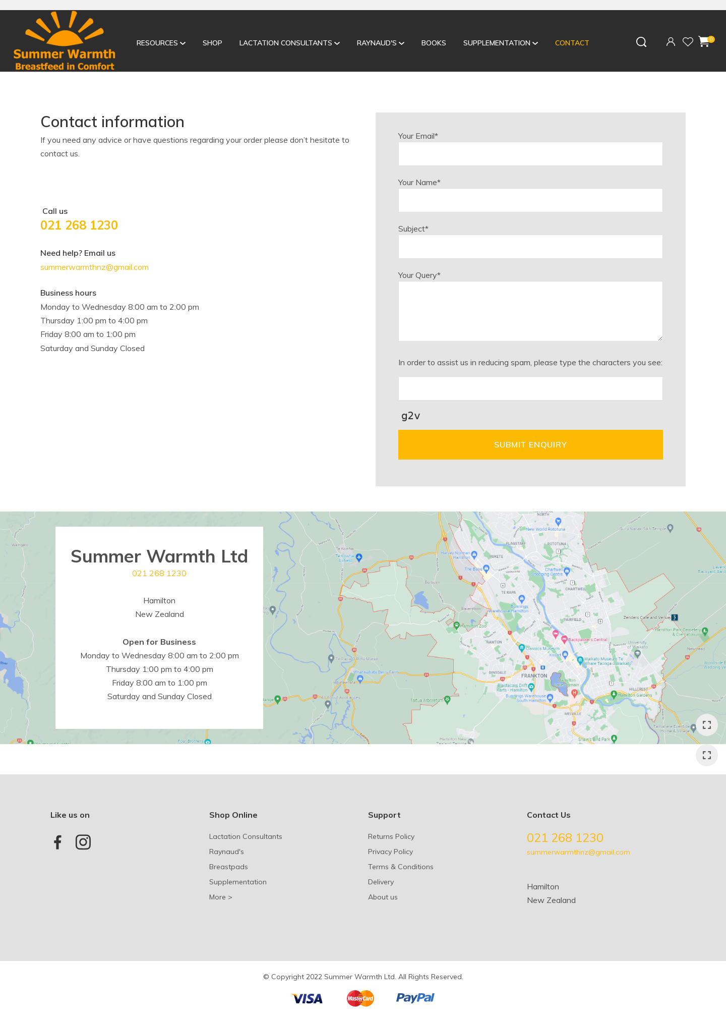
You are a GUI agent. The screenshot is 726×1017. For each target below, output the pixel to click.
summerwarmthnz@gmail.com (94, 267)
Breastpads (228, 866)
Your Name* (419, 182)
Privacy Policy (390, 851)
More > (220, 896)
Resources (157, 42)
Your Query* (419, 275)
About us (383, 896)
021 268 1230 (79, 225)
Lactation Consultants (285, 42)
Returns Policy (391, 836)
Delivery (381, 881)
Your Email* (418, 136)
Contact (572, 42)
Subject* (413, 228)
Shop (212, 42)
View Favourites (688, 42)
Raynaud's (377, 42)
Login (670, 41)
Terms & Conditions (401, 866)
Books (433, 42)
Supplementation (496, 42)
